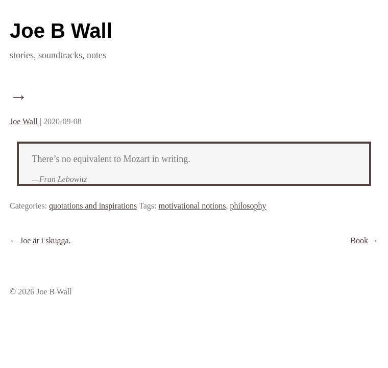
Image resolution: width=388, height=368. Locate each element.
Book (364, 240)
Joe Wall (24, 121)
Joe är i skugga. (40, 240)
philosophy (248, 205)
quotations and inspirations (93, 205)
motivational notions (192, 205)
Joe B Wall (61, 30)
